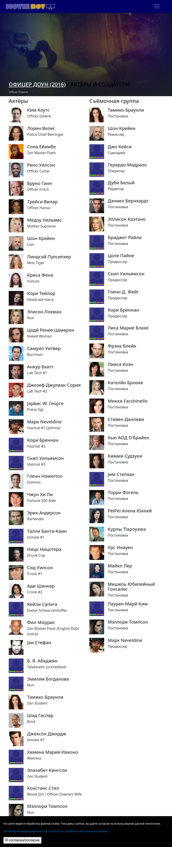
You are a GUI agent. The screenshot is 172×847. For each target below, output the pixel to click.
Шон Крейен (41, 238)
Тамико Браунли (45, 697)
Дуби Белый (121, 182)
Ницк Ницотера (44, 549)
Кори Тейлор (41, 293)
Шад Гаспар (40, 715)
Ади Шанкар (41, 586)
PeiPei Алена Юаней (130, 510)
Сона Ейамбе (41, 146)
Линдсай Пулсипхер (49, 256)
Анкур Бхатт (40, 366)
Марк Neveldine (44, 421)
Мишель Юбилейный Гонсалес (131, 587)
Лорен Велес (41, 128)
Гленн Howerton (45, 476)
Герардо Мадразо (127, 164)
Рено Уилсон (41, 165)
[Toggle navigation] (156, 6)
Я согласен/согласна (22, 840)
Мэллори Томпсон (47, 806)
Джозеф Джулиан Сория (54, 385)
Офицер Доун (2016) (37, 84)
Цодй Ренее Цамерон (50, 330)
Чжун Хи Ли (40, 494)
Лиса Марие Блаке (128, 327)
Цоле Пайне (121, 255)
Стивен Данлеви (126, 419)
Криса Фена (40, 275)
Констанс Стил (43, 788)
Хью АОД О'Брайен (128, 437)
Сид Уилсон (40, 567)
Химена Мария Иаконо (52, 752)
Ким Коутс (38, 110)
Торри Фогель (123, 492)
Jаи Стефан (39, 642)
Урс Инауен (120, 547)
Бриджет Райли (125, 237)
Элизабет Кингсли (47, 770)
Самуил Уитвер (44, 348)
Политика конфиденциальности (24, 831)
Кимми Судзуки (125, 456)
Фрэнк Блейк (122, 346)
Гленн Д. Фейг (123, 291)
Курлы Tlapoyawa (127, 529)
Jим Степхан (121, 474)
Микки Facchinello (128, 401)
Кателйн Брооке (125, 382)
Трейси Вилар (42, 201)
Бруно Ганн (39, 183)
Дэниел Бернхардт (128, 200)
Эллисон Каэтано (126, 219)
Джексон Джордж (46, 733)
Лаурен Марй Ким (128, 603)
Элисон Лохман (44, 311)
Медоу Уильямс (44, 220)
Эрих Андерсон (44, 512)
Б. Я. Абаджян (42, 660)
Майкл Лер (120, 565)
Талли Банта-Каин (47, 531)
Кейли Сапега (42, 604)
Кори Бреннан (42, 440)
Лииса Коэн (120, 364)
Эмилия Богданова (48, 679)
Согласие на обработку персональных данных (78, 831)
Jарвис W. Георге (45, 403)
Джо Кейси (120, 146)
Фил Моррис (41, 622)
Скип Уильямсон (45, 458)
